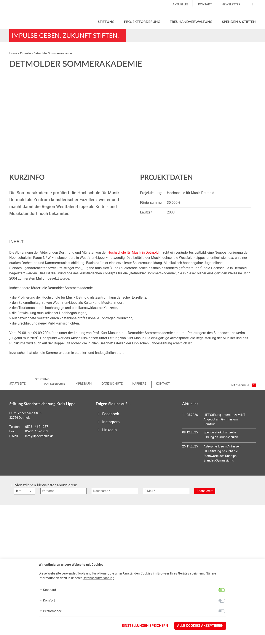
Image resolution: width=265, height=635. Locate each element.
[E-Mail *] (166, 491)
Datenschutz (112, 383)
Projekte (25, 53)
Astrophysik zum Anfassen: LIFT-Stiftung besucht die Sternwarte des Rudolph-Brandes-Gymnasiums (222, 453)
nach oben (243, 385)
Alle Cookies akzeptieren (200, 626)
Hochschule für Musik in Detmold (133, 252)
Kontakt (205, 4)
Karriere (139, 383)
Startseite (17, 383)
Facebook (107, 414)
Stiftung (106, 21)
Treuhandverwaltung (191, 21)
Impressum (83, 383)
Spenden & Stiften (239, 21)
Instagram (108, 422)
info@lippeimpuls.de (39, 436)
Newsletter (231, 4)
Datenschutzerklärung (98, 578)
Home (13, 53)
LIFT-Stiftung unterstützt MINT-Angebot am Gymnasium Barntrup (225, 419)
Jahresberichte (54, 383)
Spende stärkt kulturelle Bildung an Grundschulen (221, 435)
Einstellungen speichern (145, 626)
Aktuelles (180, 4)
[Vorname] (63, 491)
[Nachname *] (115, 491)
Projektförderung (142, 21)
